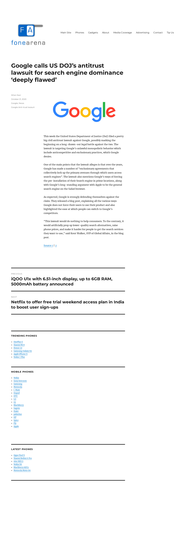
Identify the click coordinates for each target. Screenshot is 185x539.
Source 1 (48, 245)
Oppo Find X (19, 455)
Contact (158, 32)
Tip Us (170, 32)
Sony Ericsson (20, 381)
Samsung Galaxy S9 (23, 351)
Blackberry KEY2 (21, 467)
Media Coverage (122, 32)
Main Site (66, 32)
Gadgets (93, 32)
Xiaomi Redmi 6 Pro (23, 458)
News (21, 103)
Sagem (17, 408)
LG (15, 399)
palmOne (18, 414)
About (105, 32)
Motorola (18, 387)
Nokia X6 (18, 464)
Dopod (17, 393)
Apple (16, 426)
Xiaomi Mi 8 (19, 345)
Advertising (142, 32)
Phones (79, 32)
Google (14, 103)
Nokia (16, 378)
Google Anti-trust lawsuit (23, 107)
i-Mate (17, 390)
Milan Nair (16, 95)
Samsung (18, 384)
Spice (16, 420)
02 (15, 402)
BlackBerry (19, 405)
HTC (16, 396)
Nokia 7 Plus (19, 357)
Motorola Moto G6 (22, 470)
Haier (16, 411)
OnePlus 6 (18, 342)
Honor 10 (18, 348)
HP (15, 417)
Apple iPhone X (20, 354)
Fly (15, 423)
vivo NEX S (18, 461)
